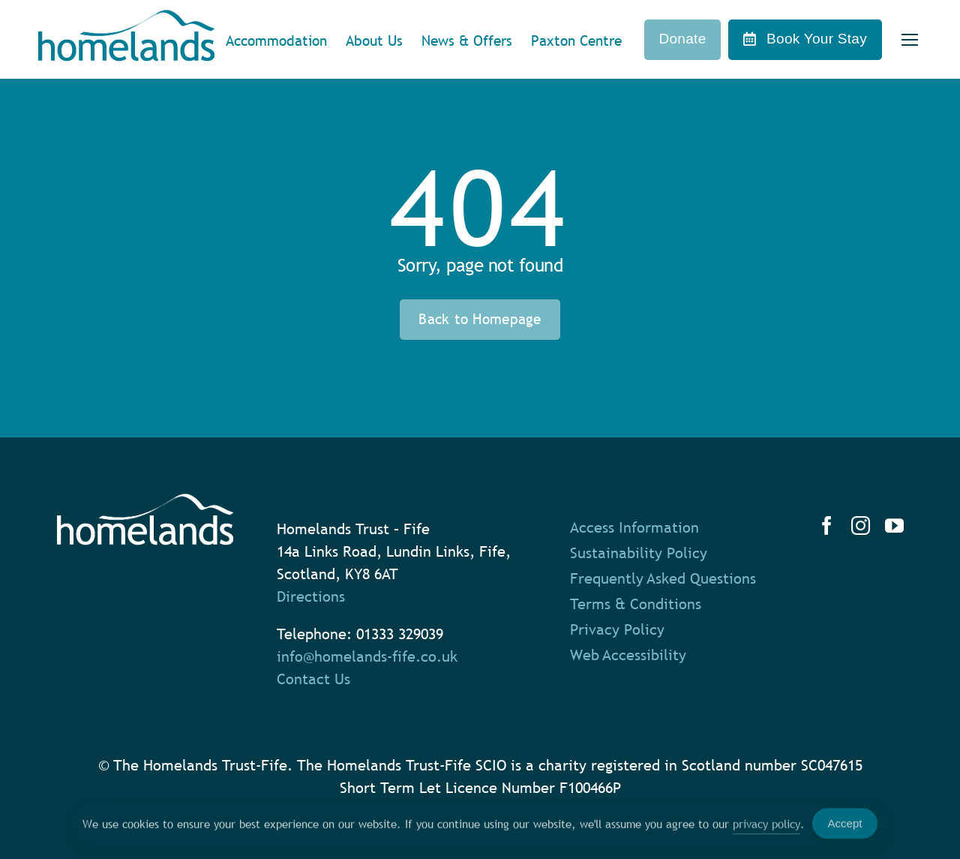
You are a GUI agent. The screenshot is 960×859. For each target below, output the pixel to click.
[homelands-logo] (126, 17)
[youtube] (894, 525)
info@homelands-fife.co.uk (367, 656)
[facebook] (827, 525)
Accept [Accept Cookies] (845, 827)
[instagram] (860, 525)
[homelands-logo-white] (145, 501)
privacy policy (766, 827)
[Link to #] (909, 40)
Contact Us (313, 679)
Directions (311, 596)
